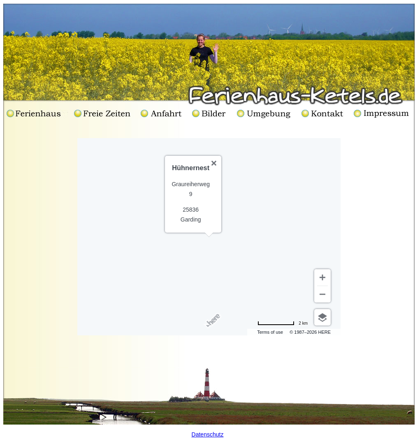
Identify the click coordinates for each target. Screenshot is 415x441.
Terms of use (270, 332)
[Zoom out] (322, 294)
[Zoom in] (322, 277)
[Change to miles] (282, 323)
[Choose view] (322, 317)
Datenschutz (208, 434)
